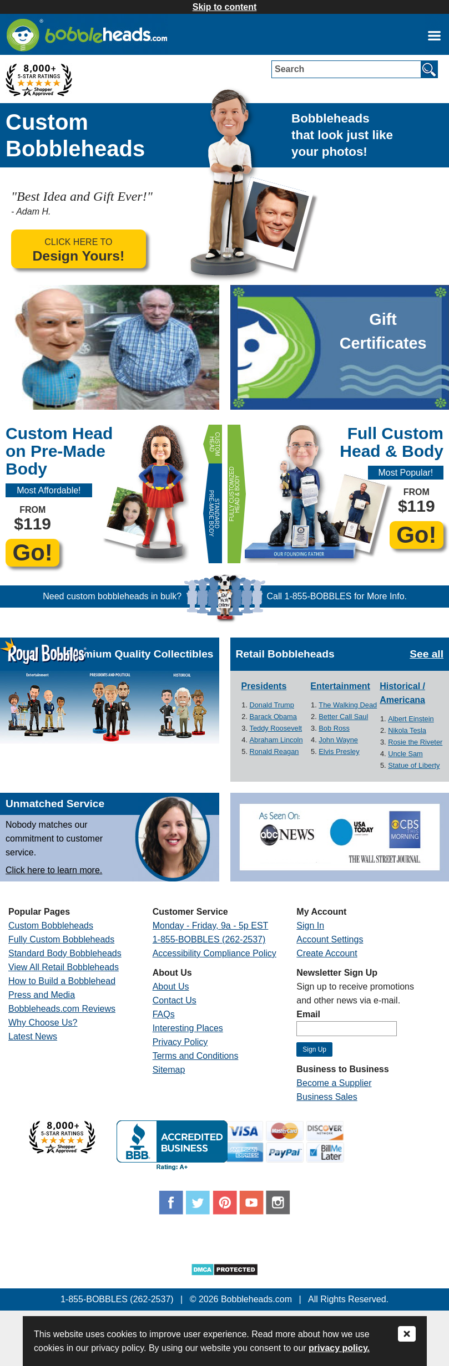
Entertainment (340, 686)
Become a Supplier (333, 1083)
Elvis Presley (339, 751)
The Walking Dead (348, 705)
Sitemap (169, 1069)
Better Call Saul (343, 716)
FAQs (164, 1014)
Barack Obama (273, 716)
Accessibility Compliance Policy (214, 953)
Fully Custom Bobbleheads (61, 939)
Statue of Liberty (414, 765)
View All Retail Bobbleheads (63, 967)
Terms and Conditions (196, 1056)
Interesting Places (188, 1028)
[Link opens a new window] (434, 35)
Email (308, 1014)
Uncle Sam (405, 754)
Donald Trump (272, 705)
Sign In (310, 925)
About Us (171, 986)
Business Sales (326, 1097)
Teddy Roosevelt (276, 728)
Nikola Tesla (407, 730)
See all (426, 654)
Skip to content (225, 7)
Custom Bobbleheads (50, 925)
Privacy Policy (180, 1042)
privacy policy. (339, 1348)
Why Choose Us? (43, 1022)
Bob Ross (334, 728)
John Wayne (338, 740)
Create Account (326, 953)
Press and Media (41, 995)
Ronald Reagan (274, 751)
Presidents (264, 686)
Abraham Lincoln (276, 740)
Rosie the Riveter (415, 742)
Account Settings (329, 939)
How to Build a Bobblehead (61, 981)
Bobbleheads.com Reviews (61, 1008)
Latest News (32, 1036)
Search (289, 69)
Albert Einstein (411, 719)
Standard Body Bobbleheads (65, 953)
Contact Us (174, 1000)
